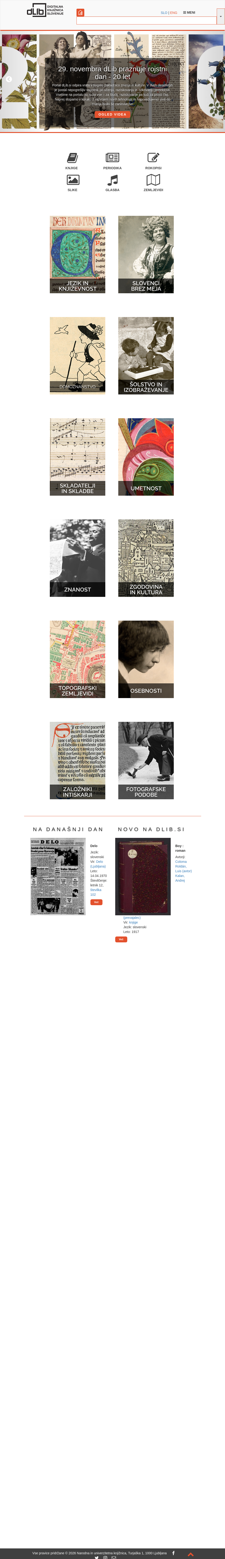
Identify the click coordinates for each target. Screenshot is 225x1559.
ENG (173, 13)
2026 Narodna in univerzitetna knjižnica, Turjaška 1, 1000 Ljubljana (117, 1553)
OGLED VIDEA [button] (112, 114)
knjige (133, 922)
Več (96, 902)
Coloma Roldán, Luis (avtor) (183, 866)
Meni (189, 12)
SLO (164, 13)
